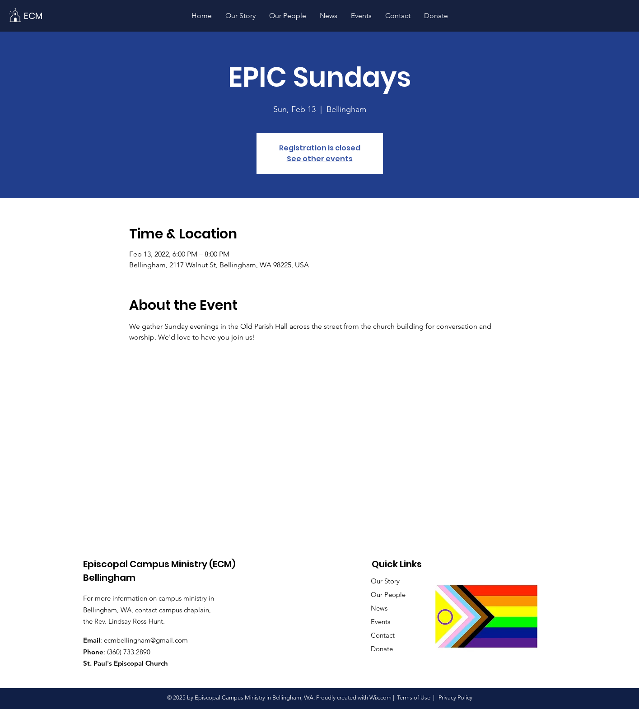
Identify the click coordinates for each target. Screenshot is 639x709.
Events (380, 621)
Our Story (385, 581)
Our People (388, 594)
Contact (383, 635)
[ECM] (32, 15)
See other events (320, 159)
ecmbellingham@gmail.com (146, 640)
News (379, 608)
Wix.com (380, 697)
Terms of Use (413, 697)
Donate (382, 648)
